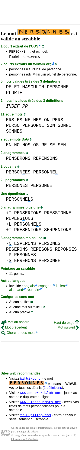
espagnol (45, 287)
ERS (10, 121)
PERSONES (18, 173)
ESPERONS (25, 245)
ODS (34, 46)
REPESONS (41, 250)
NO (17, 146)
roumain (33, 291)
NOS (26, 146)
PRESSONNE (57, 214)
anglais (29, 287)
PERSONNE (17, 52)
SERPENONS (57, 231)
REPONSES (66, 250)
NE (28, 121)
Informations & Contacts (24, 443)
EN (9, 146)
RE (44, 146)
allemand (16, 291)
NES (37, 121)
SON (51, 127)
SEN (62, 146)
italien (60, 287)
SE (52, 146)
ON (47, 121)
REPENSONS (45, 160)
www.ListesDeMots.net (40, 405)
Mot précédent (14, 328)
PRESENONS (27, 231)
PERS (57, 121)
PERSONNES (31, 58)
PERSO (13, 127)
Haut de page (66, 324)
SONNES (14, 132)
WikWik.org (42, 65)
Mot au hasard (15, 323)
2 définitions (53, 389)
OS (36, 146)
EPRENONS (25, 262)
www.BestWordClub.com (40, 395)
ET (17, 88)
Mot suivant (68, 328)
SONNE (64, 127)
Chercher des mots (18, 334)
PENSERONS (18, 160)
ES (19, 121)
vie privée (32, 435)
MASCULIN (33, 88)
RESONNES (25, 256)
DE (9, 88)
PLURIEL (15, 94)
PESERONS (17, 250)
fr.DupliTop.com (35, 418)
